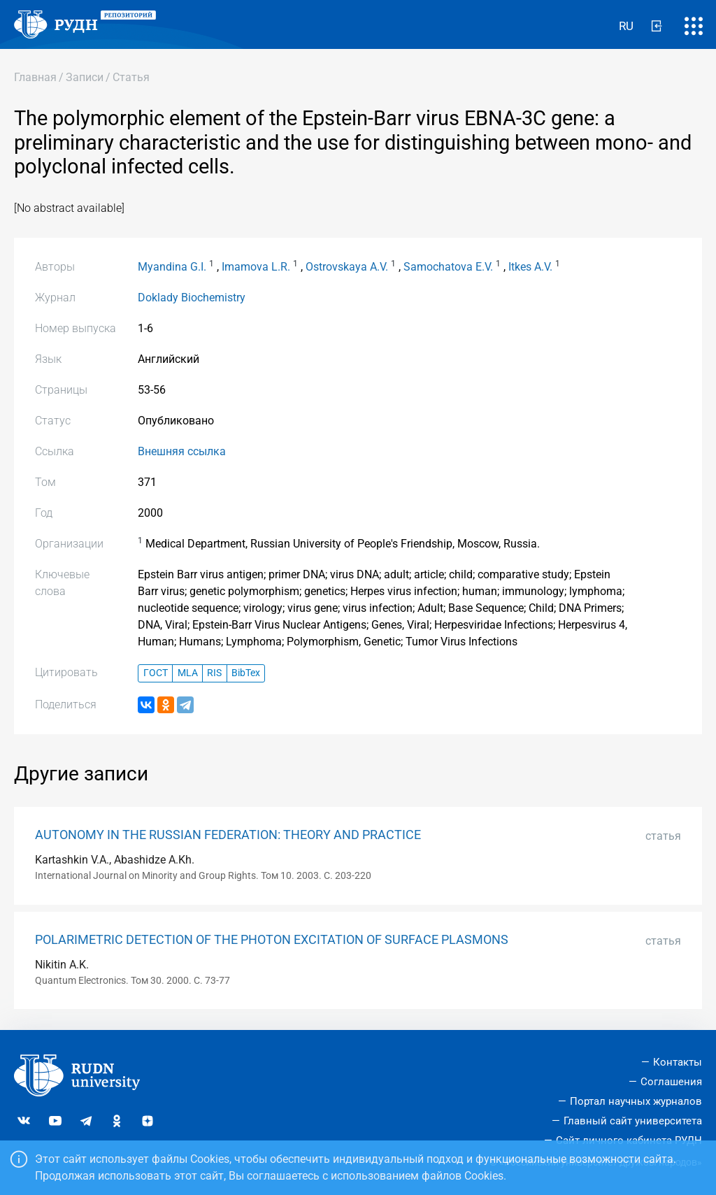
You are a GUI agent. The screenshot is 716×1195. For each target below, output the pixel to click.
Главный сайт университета (633, 1121)
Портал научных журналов (636, 1101)
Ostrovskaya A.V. (347, 266)
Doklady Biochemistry (191, 297)
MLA (188, 673)
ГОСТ (155, 673)
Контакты (677, 1062)
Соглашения (671, 1081)
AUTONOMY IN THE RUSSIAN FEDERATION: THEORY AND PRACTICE (228, 835)
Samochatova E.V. (448, 266)
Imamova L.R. (256, 266)
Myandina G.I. (172, 266)
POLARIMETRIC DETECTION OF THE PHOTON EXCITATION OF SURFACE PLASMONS (271, 940)
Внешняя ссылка (182, 451)
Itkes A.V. (530, 266)
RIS (214, 673)
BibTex (245, 673)
